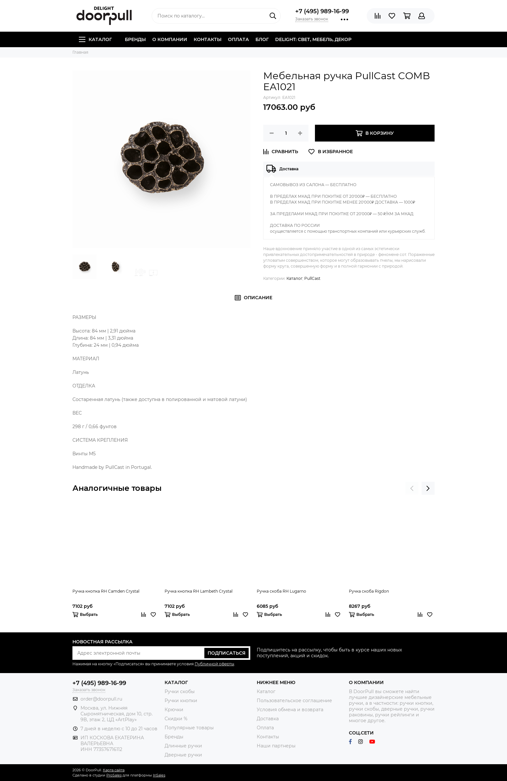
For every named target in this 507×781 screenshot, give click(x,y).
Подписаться (226, 653)
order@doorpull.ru (101, 699)
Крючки (174, 709)
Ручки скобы (180, 691)
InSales (159, 775)
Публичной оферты (214, 663)
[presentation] (411, 488)
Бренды (135, 39)
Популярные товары (189, 728)
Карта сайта (113, 770)
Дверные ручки (183, 755)
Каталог (95, 39)
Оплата (238, 39)
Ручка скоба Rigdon (369, 591)
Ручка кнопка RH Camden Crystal (105, 591)
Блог (262, 39)
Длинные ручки (183, 746)
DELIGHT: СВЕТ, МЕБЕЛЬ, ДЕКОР (313, 39)
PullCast (312, 278)
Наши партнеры (276, 746)
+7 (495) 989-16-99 (322, 11)
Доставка (268, 719)
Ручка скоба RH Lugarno (281, 591)
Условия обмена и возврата (290, 709)
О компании (169, 39)
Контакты (207, 39)
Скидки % (176, 719)
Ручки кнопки (181, 700)
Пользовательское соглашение (294, 700)
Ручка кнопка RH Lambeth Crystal (198, 591)
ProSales (114, 775)
